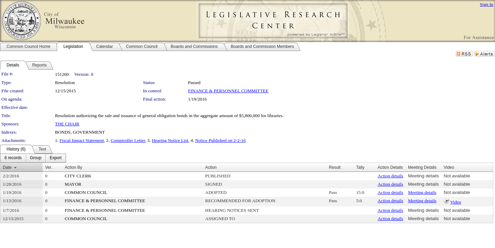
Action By (73, 167)
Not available (457, 175)
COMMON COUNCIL (86, 192)
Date (7, 167)
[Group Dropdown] (35, 158)
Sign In (486, 4)
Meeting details (423, 175)
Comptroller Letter (128, 140)
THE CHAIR (67, 123)
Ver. (48, 167)
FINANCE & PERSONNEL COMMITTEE (228, 90)
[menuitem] (13, 158)
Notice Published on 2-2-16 (220, 140)
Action (211, 167)
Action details (390, 175)
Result (335, 167)
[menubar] (33, 158)
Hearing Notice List (170, 140)
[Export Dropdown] (55, 158)
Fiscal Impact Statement (81, 140)
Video (455, 202)
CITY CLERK (78, 175)
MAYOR (73, 184)
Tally (360, 167)
